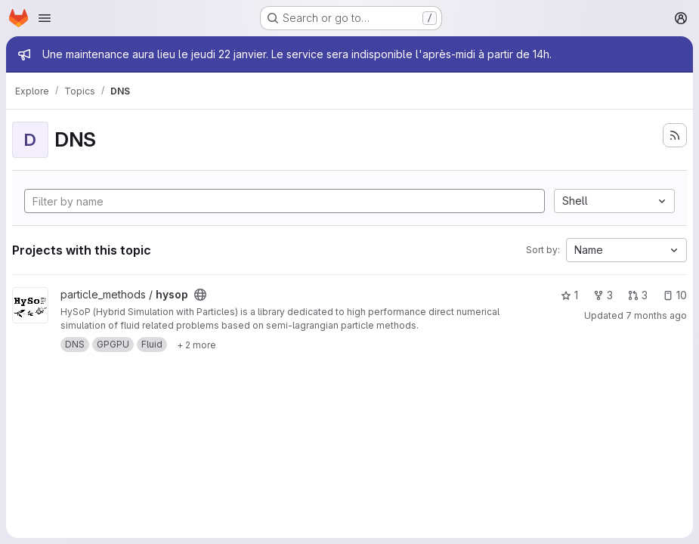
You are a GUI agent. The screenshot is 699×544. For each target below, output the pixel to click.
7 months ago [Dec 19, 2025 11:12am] (656, 315)
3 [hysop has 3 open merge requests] (638, 295)
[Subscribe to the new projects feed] (675, 135)
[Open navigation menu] (44, 18)
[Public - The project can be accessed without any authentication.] (200, 295)
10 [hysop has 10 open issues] (675, 295)
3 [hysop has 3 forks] (603, 295)
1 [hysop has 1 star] (569, 295)
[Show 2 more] (196, 344)
